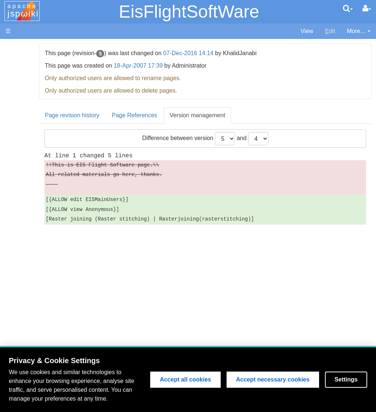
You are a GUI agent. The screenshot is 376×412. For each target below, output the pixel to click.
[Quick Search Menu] (348, 8)
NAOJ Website (46, 64)
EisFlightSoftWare (189, 11)
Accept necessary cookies (273, 379)
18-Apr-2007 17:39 (184, 65)
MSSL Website (46, 55)
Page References (181, 115)
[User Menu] (367, 8)
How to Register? (49, 264)
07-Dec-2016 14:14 (235, 53)
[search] (348, 8)
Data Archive (44, 164)
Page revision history (119, 115)
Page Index (42, 247)
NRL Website (44, 72)
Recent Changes (49, 239)
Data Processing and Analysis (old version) (49, 197)
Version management (244, 115)
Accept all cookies (185, 379)
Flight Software (46, 122)
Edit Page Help (46, 293)
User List (38, 255)
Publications (43, 181)
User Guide (42, 285)
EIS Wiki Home (47, 97)
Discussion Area (48, 172)
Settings (346, 379)
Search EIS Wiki (48, 230)
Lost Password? (48, 272)
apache (23, 10)
